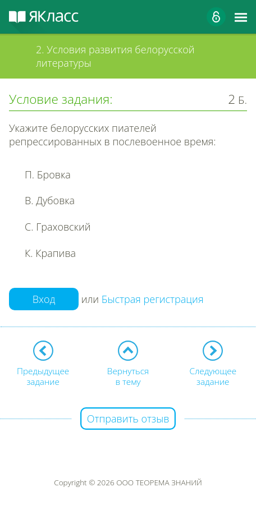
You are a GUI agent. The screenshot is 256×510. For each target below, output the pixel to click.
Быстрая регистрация (153, 299)
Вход (44, 299)
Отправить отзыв (128, 418)
